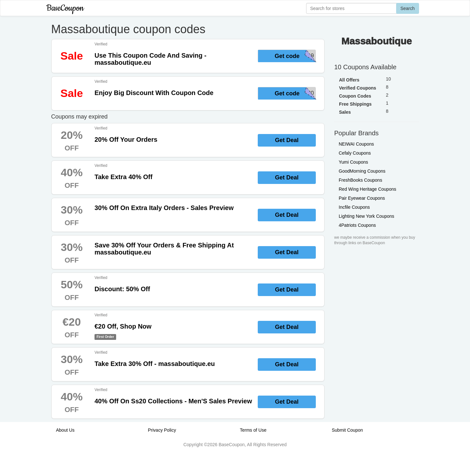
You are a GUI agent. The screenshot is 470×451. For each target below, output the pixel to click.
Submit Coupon (347, 430)
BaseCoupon (65, 8)
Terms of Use (253, 430)
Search (407, 8)
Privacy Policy (162, 430)
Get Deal (286, 140)
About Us (65, 430)
